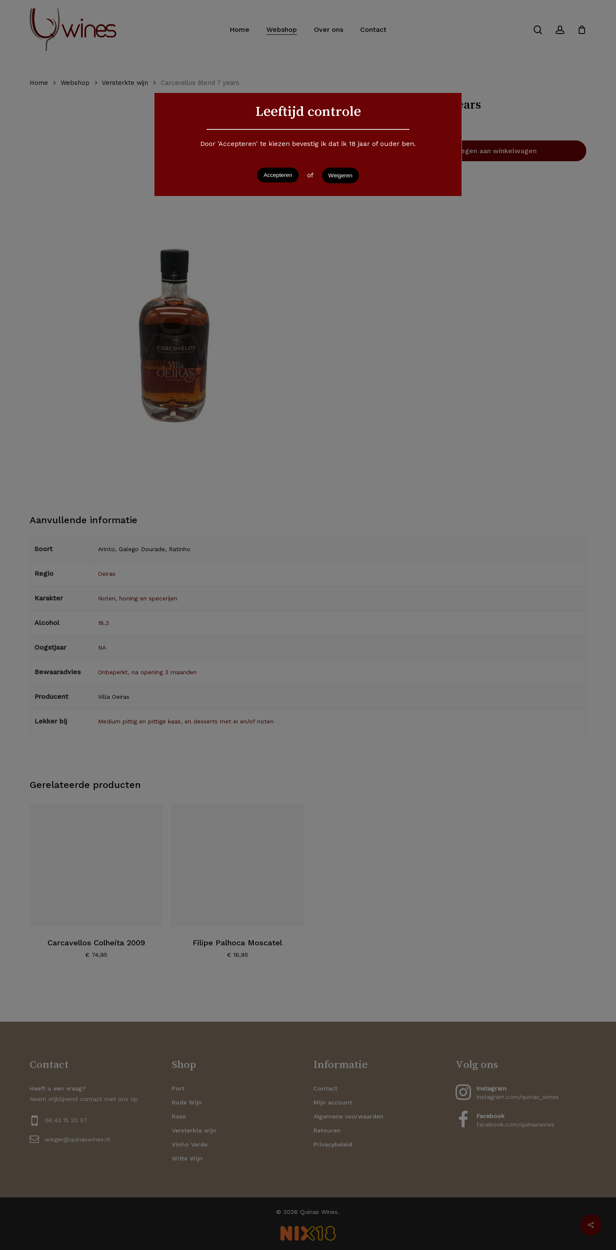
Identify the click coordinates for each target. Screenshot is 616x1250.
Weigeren (340, 175)
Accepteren (277, 175)
